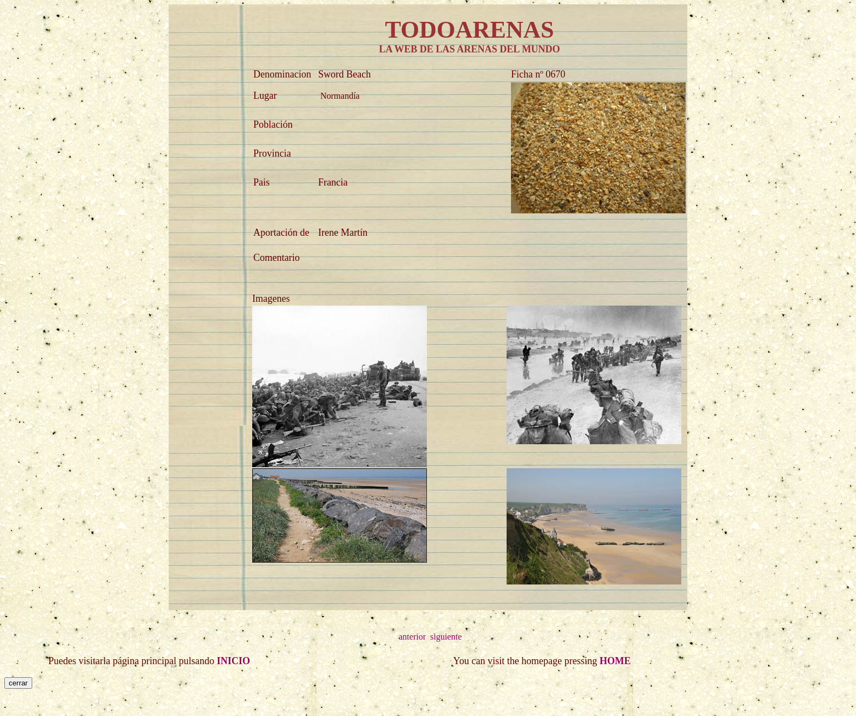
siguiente (446, 636)
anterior (412, 636)
